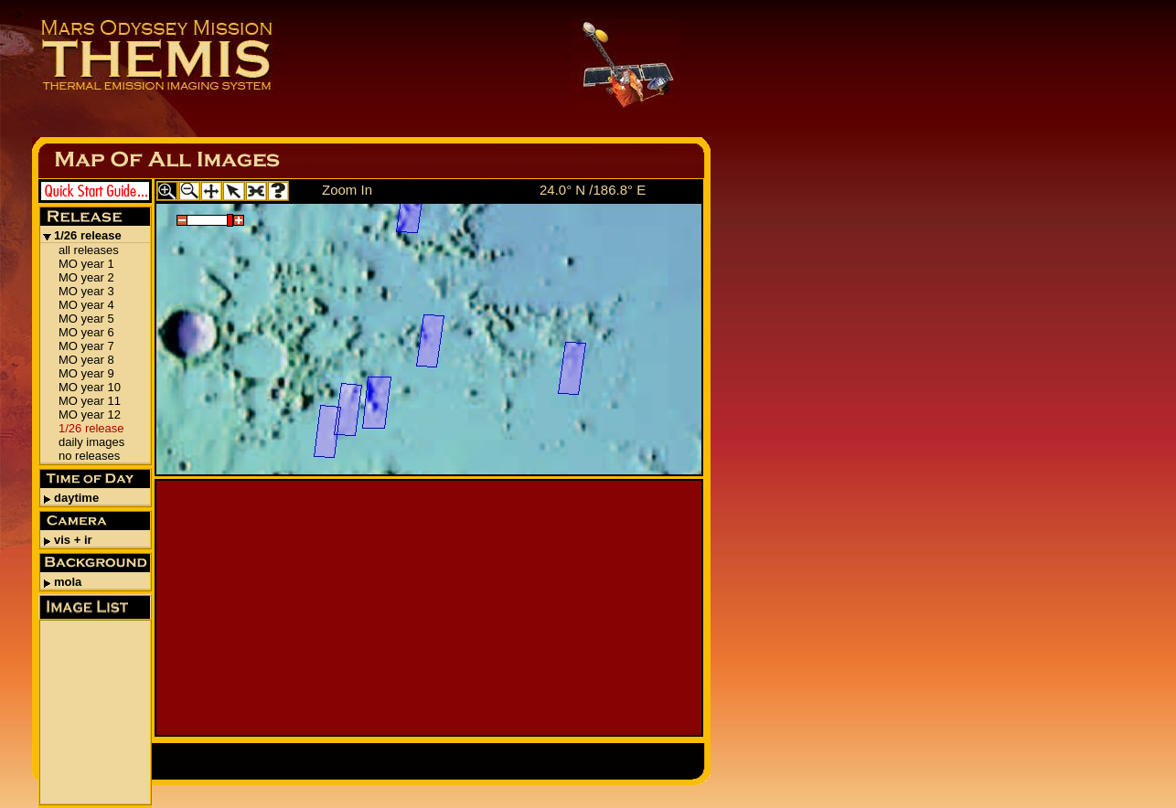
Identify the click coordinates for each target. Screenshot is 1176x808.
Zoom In (347, 189)
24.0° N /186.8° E (593, 189)
